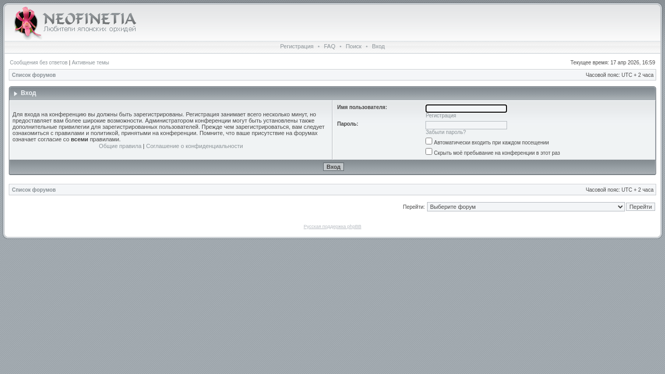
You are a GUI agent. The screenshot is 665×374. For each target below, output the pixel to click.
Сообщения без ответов (39, 62)
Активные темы (90, 62)
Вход (378, 46)
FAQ (329, 46)
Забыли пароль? (446, 132)
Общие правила (120, 146)
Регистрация (296, 46)
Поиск (353, 46)
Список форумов (34, 75)
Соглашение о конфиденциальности (194, 146)
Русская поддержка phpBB (333, 226)
